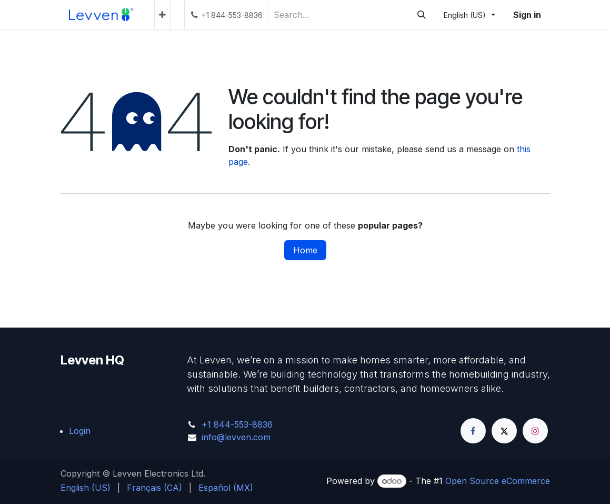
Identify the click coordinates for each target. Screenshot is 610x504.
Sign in (527, 14)
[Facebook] (473, 430)
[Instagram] (535, 430)
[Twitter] (504, 430)
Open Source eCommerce (497, 481)
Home (305, 250)
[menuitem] (162, 14)
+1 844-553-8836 (237, 424)
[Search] (421, 14)
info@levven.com (236, 437)
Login (80, 431)
